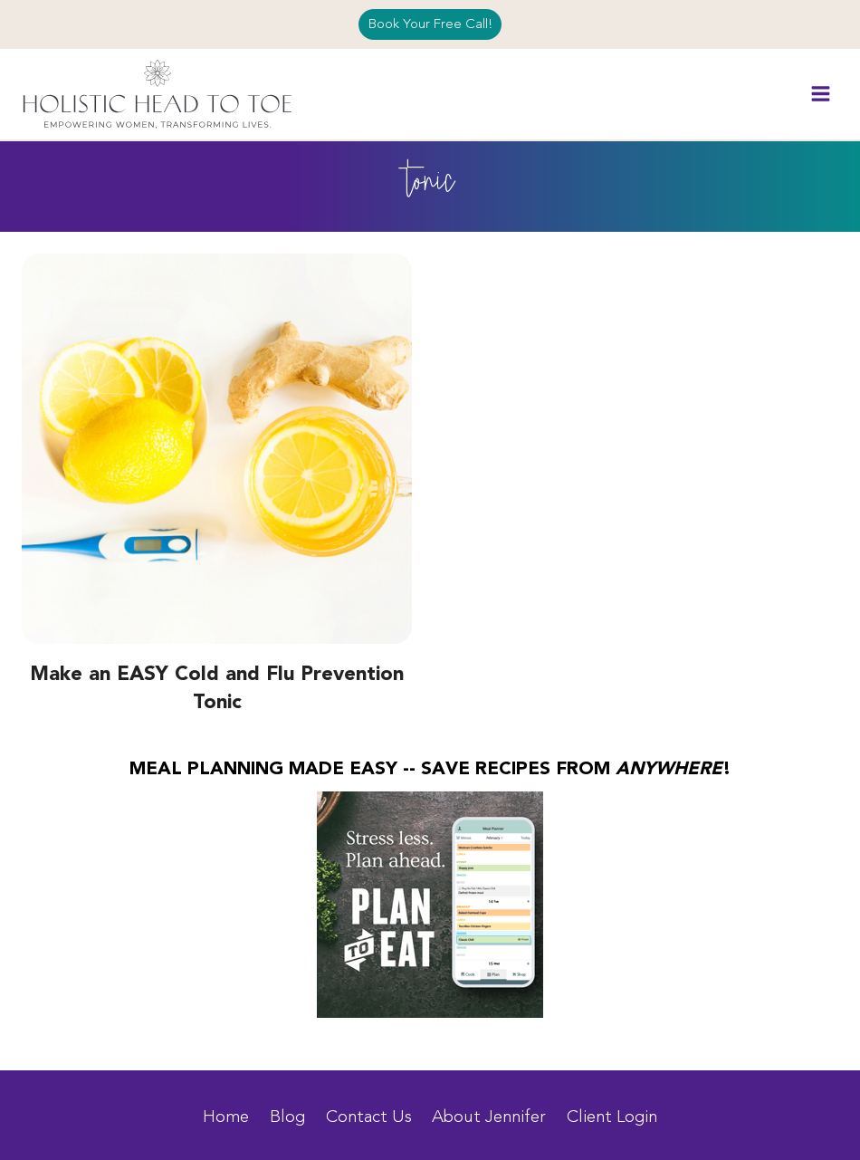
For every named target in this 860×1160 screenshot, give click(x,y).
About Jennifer (489, 1116)
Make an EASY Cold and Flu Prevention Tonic (217, 688)
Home (226, 1116)
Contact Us (369, 1116)
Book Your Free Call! (430, 24)
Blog (287, 1116)
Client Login (612, 1116)
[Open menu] (820, 94)
